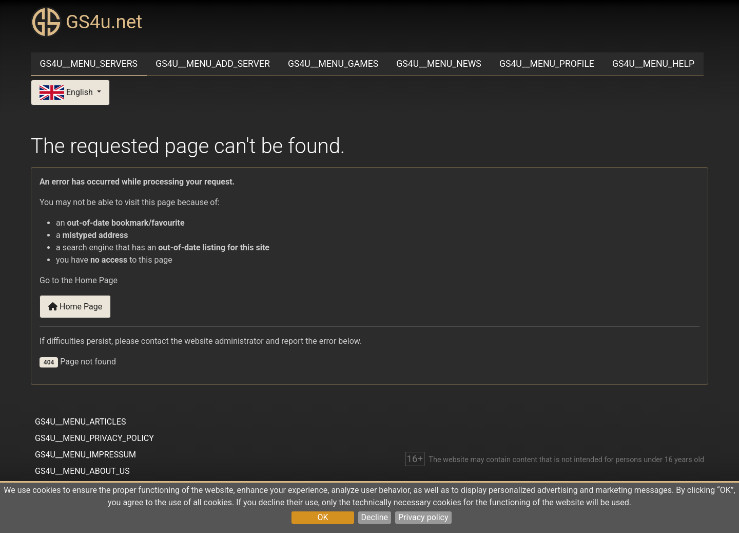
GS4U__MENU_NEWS (438, 64)
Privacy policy (423, 517)
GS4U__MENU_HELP (653, 64)
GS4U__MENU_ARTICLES (80, 422)
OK (322, 517)
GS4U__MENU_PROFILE (546, 64)
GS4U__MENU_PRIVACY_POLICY (94, 438)
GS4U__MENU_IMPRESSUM (85, 455)
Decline (374, 517)
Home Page (75, 306)
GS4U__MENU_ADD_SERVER (212, 64)
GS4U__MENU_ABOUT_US (82, 471)
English (67, 92)
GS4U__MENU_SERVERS (89, 64)
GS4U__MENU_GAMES (333, 64)
